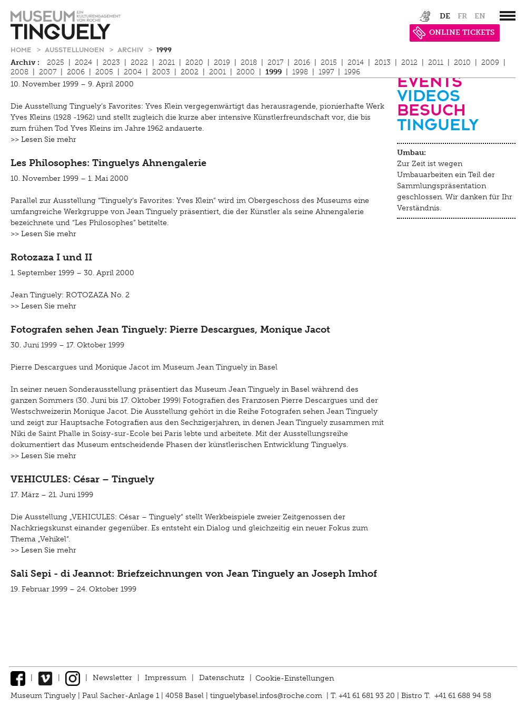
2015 (329, 62)
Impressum (165, 677)
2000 (245, 71)
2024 (83, 62)
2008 (19, 71)
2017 (275, 62)
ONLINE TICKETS (453, 32)
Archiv (131, 49)
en (479, 16)
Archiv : (25, 62)
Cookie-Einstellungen (294, 677)
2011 (435, 62)
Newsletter (112, 677)
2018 (249, 62)
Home (22, 49)
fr (462, 16)
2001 (217, 71)
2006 (76, 71)
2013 (382, 62)
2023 (111, 62)
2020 (194, 62)
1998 (300, 71)
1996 (352, 71)
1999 (164, 49)
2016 (302, 62)
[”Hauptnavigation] (507, 16)
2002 (190, 71)
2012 (409, 62)
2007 (47, 71)
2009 (490, 62)
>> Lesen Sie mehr (43, 139)
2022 (139, 62)
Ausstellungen (75, 49)
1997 (326, 71)
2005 (104, 71)
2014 (356, 62)
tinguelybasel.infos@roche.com (267, 695)
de (445, 16)
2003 (161, 71)
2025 (55, 62)
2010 (462, 62)
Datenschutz (221, 677)
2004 (133, 71)
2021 (166, 62)
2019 (222, 62)
